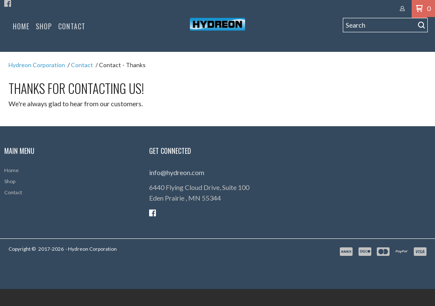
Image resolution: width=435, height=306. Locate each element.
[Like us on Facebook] (7, 8)
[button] (421, 34)
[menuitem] (21, 34)
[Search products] (379, 34)
